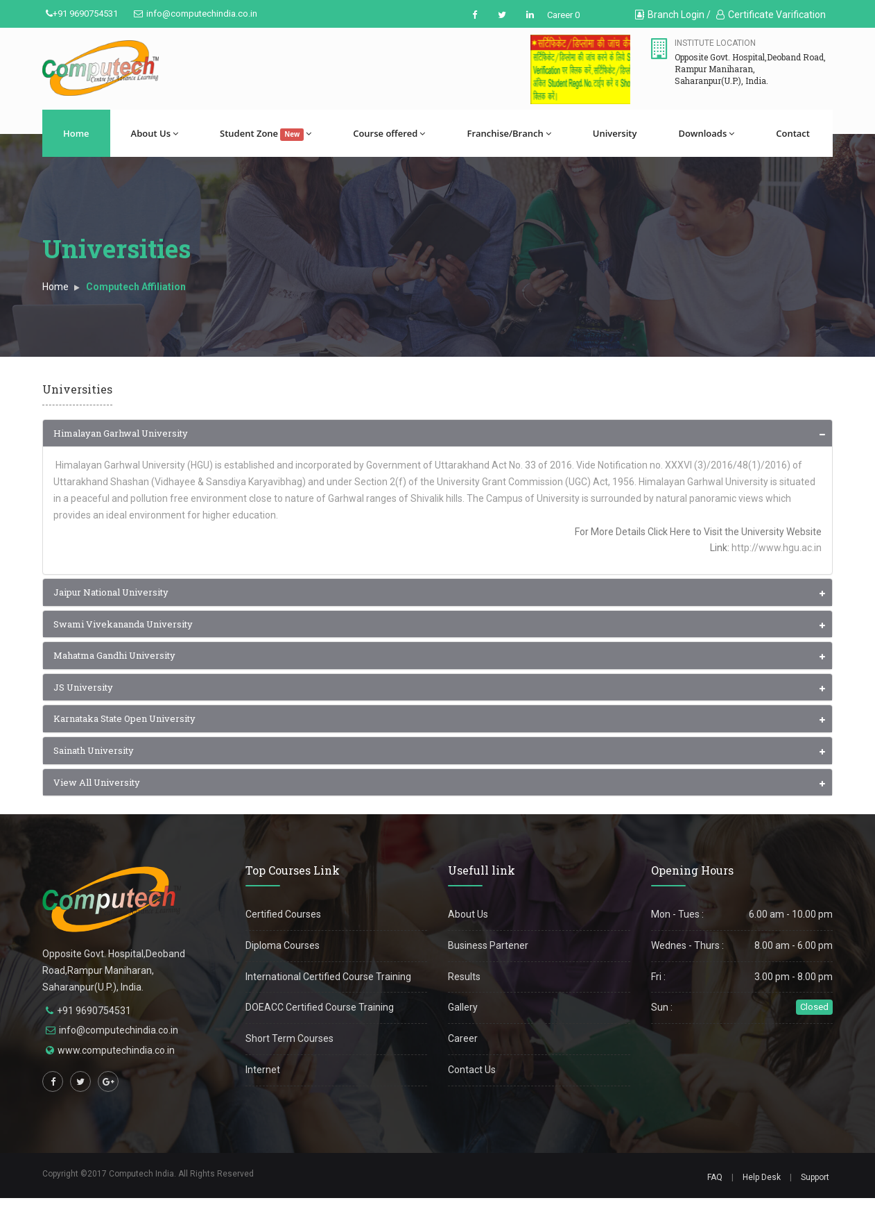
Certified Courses (283, 914)
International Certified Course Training (328, 976)
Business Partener (488, 945)
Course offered (389, 133)
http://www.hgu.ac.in (776, 547)
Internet (262, 1069)
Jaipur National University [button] (110, 592)
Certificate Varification (771, 14)
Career (463, 1038)
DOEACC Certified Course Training (319, 1007)
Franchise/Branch (509, 133)
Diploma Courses (282, 945)
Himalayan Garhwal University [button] (120, 433)
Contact (793, 133)
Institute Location (715, 43)
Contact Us (472, 1069)
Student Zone (265, 134)
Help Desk (762, 1177)
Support (815, 1177)
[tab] (437, 433)
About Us (154, 133)
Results (464, 976)
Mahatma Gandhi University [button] (114, 655)
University (615, 133)
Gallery (463, 1007)
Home (76, 133)
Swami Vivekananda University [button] (123, 624)
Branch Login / (673, 14)
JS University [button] (83, 687)
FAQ (714, 1177)
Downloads (706, 133)
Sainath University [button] (93, 750)
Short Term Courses (289, 1038)
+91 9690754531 (82, 13)
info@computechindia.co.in (195, 13)
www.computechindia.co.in (116, 1050)
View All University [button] (96, 782)
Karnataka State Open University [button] (124, 718)
